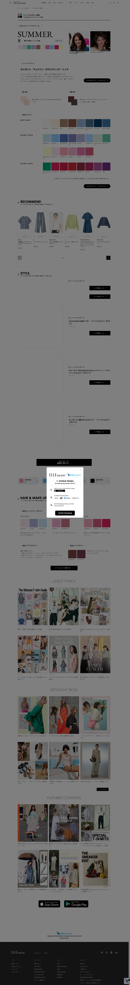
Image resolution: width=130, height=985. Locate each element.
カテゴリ (82, 2)
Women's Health (61, 958)
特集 (88, 2)
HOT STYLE (37, 953)
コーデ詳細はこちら (99, 288)
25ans (58, 956)
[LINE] (111, 940)
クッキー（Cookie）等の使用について (90, 969)
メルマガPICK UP (39, 961)
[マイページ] (114, 3)
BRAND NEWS (38, 956)
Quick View (24, 236)
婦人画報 (59, 964)
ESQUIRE (59, 961)
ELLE (92, 2)
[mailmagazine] (116, 940)
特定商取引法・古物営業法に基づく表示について (55, 980)
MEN (49, 2)
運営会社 (13, 980)
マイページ (37, 940)
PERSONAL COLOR (39, 964)
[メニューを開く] (10, 2)
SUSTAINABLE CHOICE (86, 964)
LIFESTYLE (60, 2)
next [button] (108, 258)
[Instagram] (102, 940)
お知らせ (82, 950)
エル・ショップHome (23, 8)
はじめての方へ (84, 953)
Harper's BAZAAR (62, 953)
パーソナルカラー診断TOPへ (63, 568)
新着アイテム (15, 950)
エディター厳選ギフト (40, 967)
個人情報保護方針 (35, 980)
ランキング (14, 956)
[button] (62, 257)
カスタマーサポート (85, 958)
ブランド (76, 2)
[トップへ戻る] (125, 925)
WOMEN (44, 2)
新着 (70, 2)
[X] (107, 940)
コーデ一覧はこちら (99, 296)
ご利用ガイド (83, 956)
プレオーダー (15, 958)
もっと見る (102, 789)
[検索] (110, 3)
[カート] (118, 3)
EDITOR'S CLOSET (39, 958)
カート (46, 940)
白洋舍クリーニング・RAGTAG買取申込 (90, 967)
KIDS (54, 2)
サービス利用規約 (23, 980)
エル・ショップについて (86, 961)
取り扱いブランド (16, 953)
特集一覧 (36, 950)
